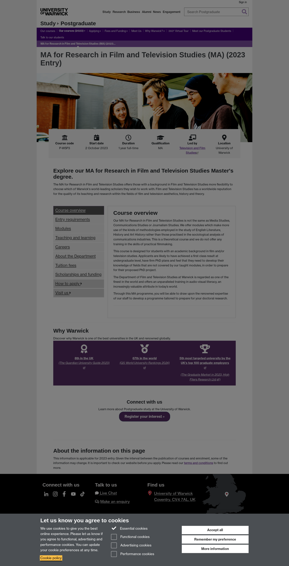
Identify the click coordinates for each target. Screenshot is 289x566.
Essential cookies (129, 528)
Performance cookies (132, 554)
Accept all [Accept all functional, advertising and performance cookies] (215, 530)
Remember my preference (215, 539)
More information (215, 549)
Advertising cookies (131, 545)
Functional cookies (130, 537)
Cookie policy (51, 558)
